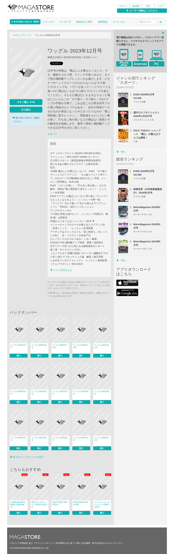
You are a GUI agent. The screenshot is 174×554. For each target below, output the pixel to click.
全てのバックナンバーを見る (27, 457)
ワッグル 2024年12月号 (101, 439)
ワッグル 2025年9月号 (18, 393)
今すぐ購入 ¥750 (26, 102)
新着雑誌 (103, 21)
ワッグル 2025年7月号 (60, 393)
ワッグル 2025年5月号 (102, 393)
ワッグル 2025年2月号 (60, 439)
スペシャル (119, 21)
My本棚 (135, 6)
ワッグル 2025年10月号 (101, 346)
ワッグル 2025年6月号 (81, 393)
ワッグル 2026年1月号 (39, 346)
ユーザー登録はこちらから (142, 10)
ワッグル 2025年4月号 (18, 439)
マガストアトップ (21, 35)
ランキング (65, 21)
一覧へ (121, 151)
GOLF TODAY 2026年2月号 (59, 503)
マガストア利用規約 (19, 543)
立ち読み (26, 109)
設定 (148, 6)
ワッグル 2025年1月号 (81, 439)
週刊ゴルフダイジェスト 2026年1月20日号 (39, 504)
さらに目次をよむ (61, 270)
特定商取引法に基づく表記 (68, 543)
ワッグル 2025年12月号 (59, 346)
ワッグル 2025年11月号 (80, 346)
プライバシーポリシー (44, 543)
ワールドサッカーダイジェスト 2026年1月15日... (102, 504)
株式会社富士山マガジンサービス (107, 543)
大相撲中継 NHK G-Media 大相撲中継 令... (18, 504)
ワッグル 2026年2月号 (18, 346)
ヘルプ (161, 6)
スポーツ (52, 134)
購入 (19, 355)
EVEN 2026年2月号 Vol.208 (80, 503)
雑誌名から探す (84, 21)
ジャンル (48, 21)
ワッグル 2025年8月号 (39, 393)
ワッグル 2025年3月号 (39, 439)
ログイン (123, 6)
